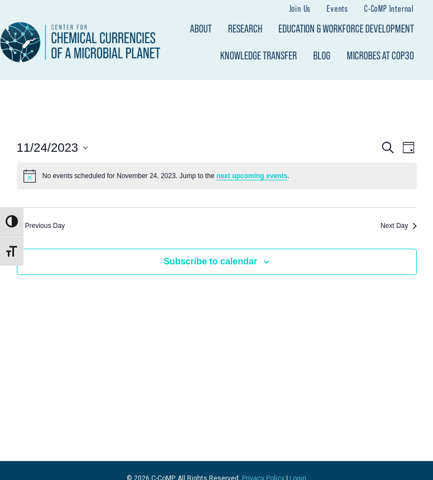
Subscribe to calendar (210, 261)
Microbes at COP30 (380, 55)
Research (245, 28)
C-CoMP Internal (389, 8)
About (201, 28)
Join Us (300, 8)
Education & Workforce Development (346, 28)
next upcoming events (251, 176)
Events (337, 8)
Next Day (398, 226)
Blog (321, 55)
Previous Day (41, 226)
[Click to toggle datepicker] (52, 147)
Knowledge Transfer (258, 55)
